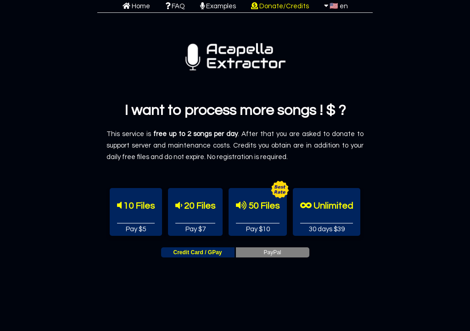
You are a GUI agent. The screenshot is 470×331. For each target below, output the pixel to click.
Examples (218, 6)
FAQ (175, 6)
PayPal (272, 252)
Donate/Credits (280, 6)
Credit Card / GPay (197, 252)
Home (136, 6)
